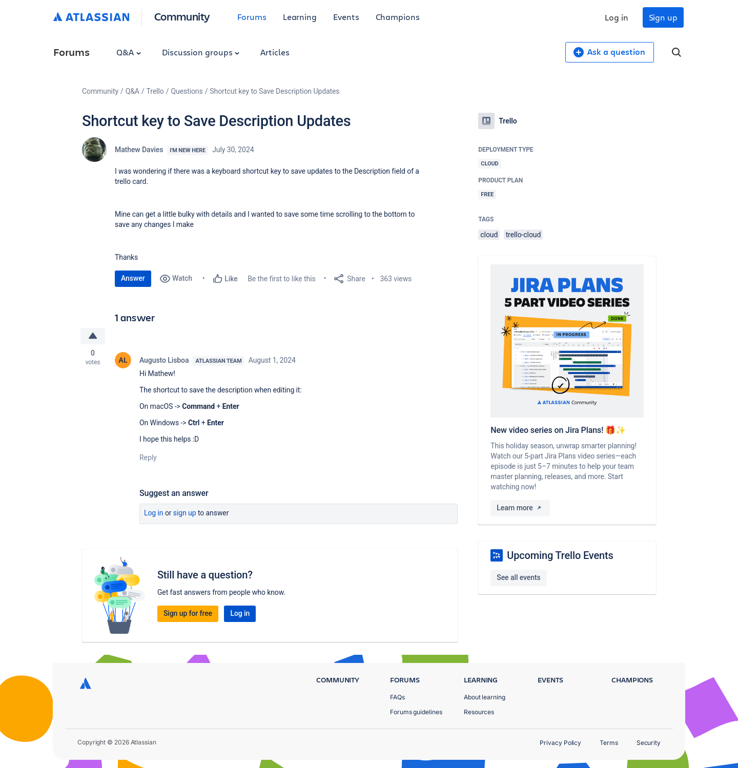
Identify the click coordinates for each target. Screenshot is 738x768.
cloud (489, 235)
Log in (616, 17)
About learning (484, 697)
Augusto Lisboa (164, 361)
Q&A (128, 52)
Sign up (663, 17)
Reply (148, 458)
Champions (398, 16)
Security (649, 742)
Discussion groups (201, 52)
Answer (133, 278)
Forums (251, 16)
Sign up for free (187, 614)
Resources (479, 712)
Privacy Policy (560, 742)
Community (182, 16)
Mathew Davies (139, 150)
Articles (274, 52)
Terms (609, 742)
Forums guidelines (416, 712)
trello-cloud (523, 235)
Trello (155, 91)
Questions (186, 91)
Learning (300, 16)
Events (346, 16)
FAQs (397, 697)
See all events (518, 577)
